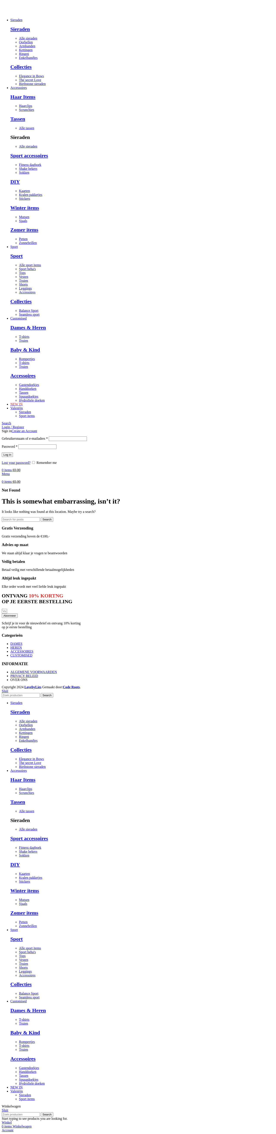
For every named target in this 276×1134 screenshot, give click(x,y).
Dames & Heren (28, 327)
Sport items (27, 416)
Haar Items (22, 97)
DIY (15, 181)
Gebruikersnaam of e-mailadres (25, 438)
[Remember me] (33, 462)
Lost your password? (16, 463)
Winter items (24, 208)
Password (9, 446)
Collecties (21, 67)
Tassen (17, 119)
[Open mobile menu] (6, 474)
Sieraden (20, 29)
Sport (16, 256)
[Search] (6, 423)
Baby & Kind (25, 350)
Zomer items (24, 230)
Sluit (5, 691)
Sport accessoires (29, 155)
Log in (7, 454)
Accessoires (23, 375)
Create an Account (24, 431)
